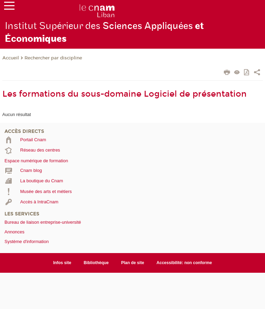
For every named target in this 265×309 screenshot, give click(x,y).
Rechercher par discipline (53, 58)
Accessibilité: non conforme (184, 262)
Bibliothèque (96, 262)
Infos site (62, 262)
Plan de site (132, 262)
